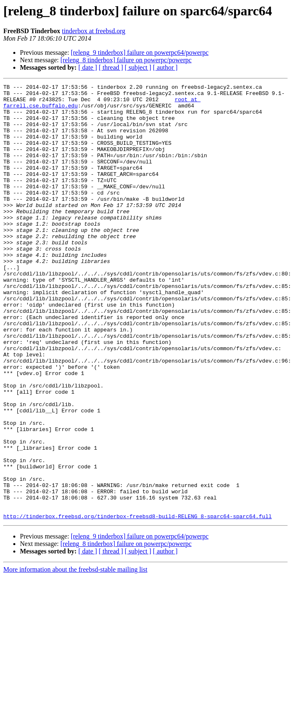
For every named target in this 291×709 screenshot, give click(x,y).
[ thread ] (111, 67)
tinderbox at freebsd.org (93, 30)
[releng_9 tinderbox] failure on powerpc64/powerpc (140, 52)
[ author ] (165, 67)
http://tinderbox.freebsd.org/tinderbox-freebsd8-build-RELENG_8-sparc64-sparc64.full (137, 603)
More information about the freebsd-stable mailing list (75, 656)
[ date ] (87, 67)
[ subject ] (138, 67)
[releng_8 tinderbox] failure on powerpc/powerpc (126, 59)
